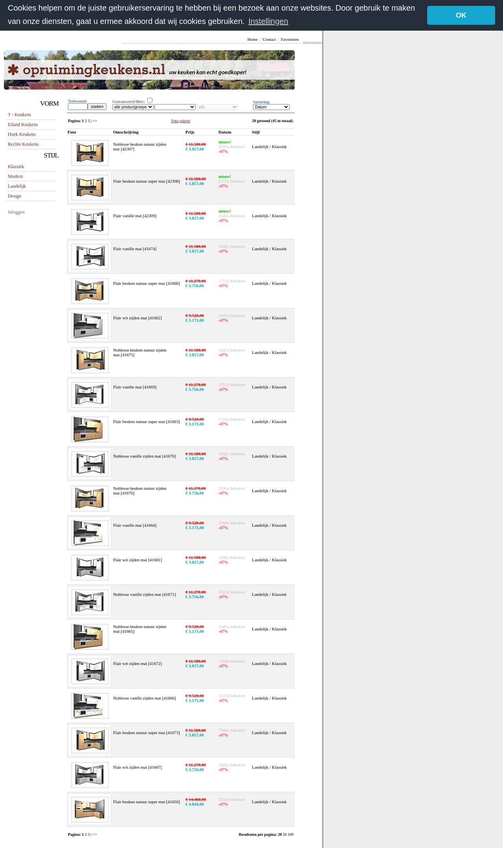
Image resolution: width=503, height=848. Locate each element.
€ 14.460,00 (195, 799)
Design (14, 195)
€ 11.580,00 (195, 143)
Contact (269, 39)
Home (253, 39)
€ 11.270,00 (195, 280)
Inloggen (16, 211)
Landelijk (17, 186)
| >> (94, 120)
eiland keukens (23, 124)
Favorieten (290, 39)
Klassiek (16, 166)
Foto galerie (180, 120)
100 (291, 834)
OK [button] (461, 15)
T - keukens (19, 114)
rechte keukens (23, 144)
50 (285, 834)
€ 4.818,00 (194, 803)
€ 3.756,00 (194, 285)
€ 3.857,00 (194, 148)
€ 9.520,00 (194, 315)
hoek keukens (22, 134)
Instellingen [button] (268, 21)
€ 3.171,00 (194, 319)
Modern (15, 176)
